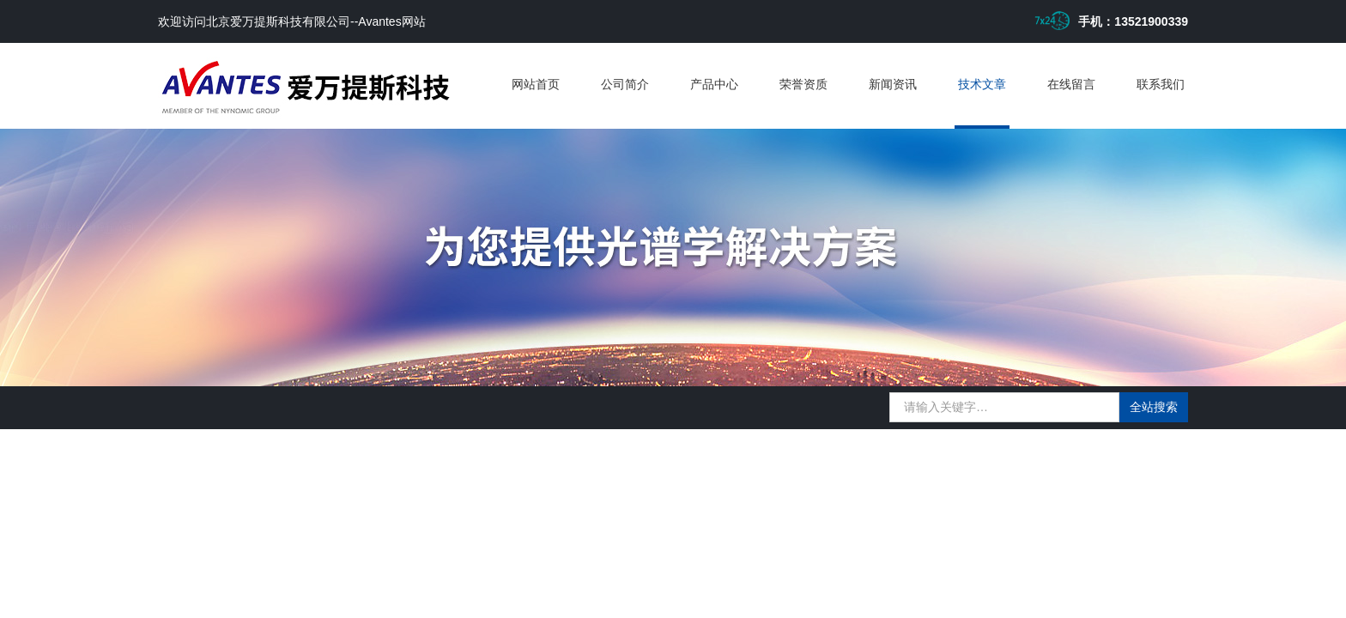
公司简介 (625, 84)
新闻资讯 (893, 84)
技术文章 (982, 84)
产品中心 (714, 84)
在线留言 (1071, 84)
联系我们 (1161, 84)
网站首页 (536, 84)
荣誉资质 (803, 84)
